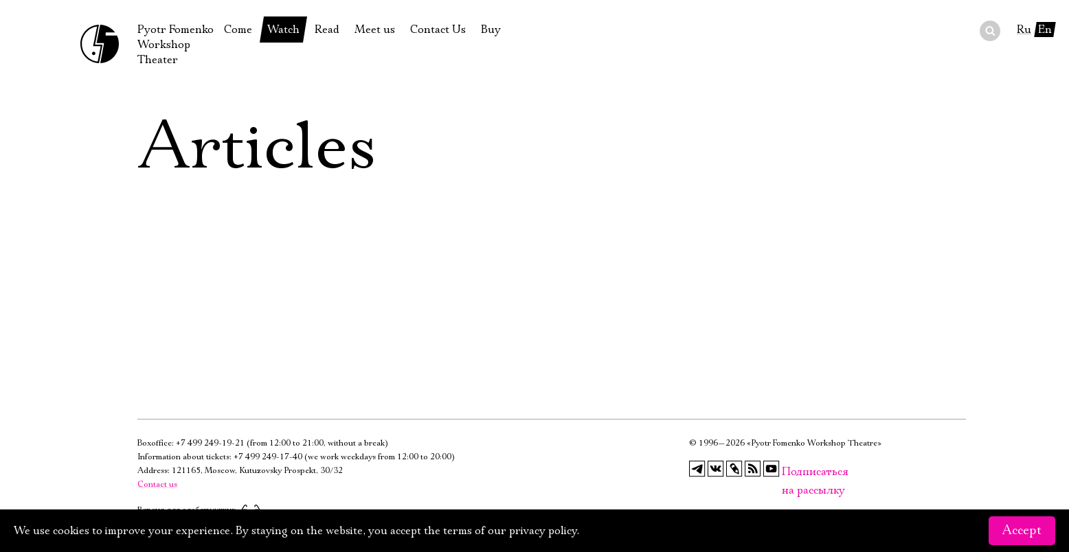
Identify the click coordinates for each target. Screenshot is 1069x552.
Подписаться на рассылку (790, 472)
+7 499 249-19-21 (210, 443)
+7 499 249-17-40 (268, 457)
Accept (1022, 530)
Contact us (157, 484)
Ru (1024, 29)
